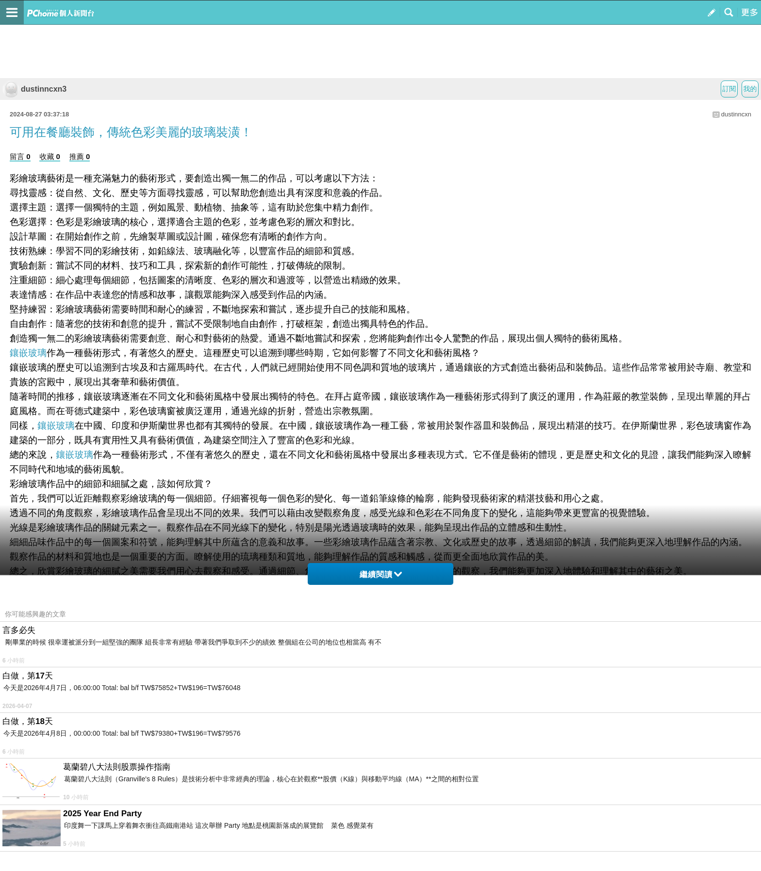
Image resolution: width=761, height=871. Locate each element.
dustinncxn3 (34, 89)
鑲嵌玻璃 (28, 353)
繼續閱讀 (381, 574)
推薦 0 (79, 156)
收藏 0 (49, 156)
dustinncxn (736, 114)
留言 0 (20, 156)
